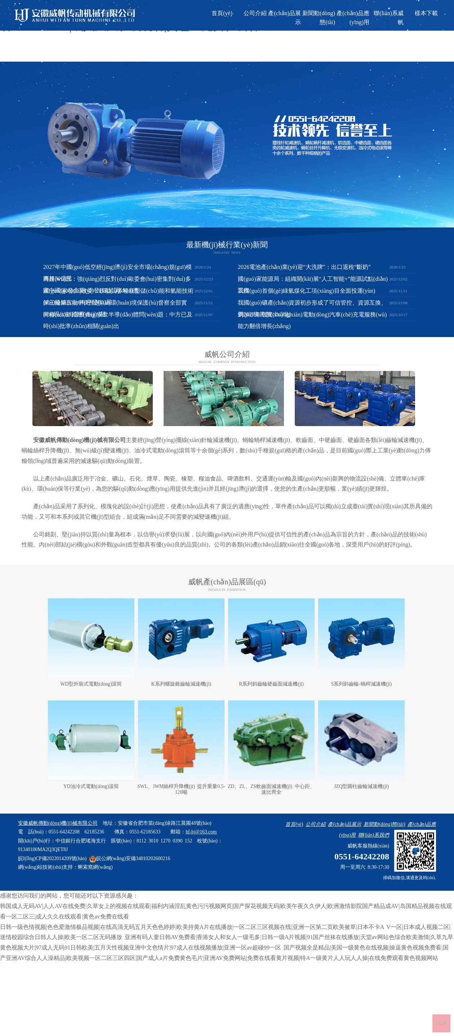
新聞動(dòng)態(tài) (318, 17)
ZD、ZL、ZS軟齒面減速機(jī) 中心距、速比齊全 (271, 789)
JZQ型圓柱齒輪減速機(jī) (361, 786)
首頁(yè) (222, 13)
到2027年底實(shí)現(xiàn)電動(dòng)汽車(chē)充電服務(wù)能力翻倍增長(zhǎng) (312, 320)
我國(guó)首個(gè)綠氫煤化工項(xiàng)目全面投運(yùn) (306, 291)
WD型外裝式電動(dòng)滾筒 (91, 684)
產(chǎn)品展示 (284, 17)
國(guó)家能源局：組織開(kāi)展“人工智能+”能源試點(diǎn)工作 (313, 284)
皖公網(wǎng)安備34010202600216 (129, 858)
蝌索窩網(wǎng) (95, 867)
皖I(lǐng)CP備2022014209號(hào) (52, 858)
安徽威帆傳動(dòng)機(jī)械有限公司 (79, 440)
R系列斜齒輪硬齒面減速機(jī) (271, 684)
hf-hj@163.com (201, 831)
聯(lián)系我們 (373, 835)
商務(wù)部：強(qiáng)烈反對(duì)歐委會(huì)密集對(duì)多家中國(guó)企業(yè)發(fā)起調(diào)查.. (117, 284)
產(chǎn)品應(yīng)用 (353, 17)
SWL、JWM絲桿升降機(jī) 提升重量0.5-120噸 (181, 789)
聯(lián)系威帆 (389, 17)
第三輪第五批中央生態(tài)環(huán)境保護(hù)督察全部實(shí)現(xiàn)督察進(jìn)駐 (115, 308)
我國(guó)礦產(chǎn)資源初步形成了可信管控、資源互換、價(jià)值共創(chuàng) (312, 308)
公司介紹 (255, 13)
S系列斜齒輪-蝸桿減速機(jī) (361, 684)
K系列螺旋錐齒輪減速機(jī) (181, 684)
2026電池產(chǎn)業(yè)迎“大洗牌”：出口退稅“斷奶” (304, 267)
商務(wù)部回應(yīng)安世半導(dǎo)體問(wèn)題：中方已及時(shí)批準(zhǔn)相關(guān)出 (117, 320)
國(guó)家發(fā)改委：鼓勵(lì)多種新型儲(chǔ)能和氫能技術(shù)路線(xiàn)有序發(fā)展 (118, 296)
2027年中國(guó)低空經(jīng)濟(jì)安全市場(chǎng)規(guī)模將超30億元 (117, 273)
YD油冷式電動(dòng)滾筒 (91, 786)
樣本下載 (426, 13)
